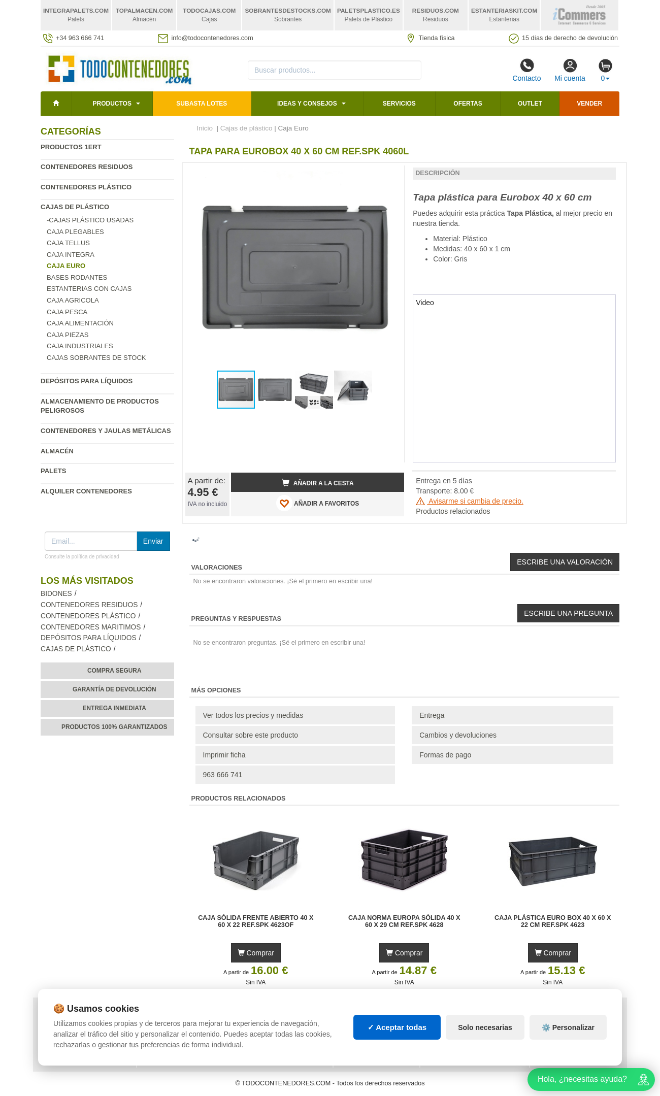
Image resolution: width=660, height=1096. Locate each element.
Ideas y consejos (307, 103)
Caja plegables (75, 232)
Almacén (57, 451)
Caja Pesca (67, 312)
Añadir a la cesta (318, 483)
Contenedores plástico (86, 187)
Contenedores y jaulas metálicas (106, 431)
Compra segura (114, 670)
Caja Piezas (67, 335)
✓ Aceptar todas (397, 1027)
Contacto (526, 70)
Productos (111, 103)
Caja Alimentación (80, 323)
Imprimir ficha (224, 755)
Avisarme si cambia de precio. (469, 501)
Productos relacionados (453, 511)
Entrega (431, 715)
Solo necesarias (485, 1027)
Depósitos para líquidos (87, 381)
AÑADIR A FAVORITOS (317, 503)
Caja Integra (70, 254)
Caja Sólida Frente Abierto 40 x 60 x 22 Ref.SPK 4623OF (255, 921)
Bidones (56, 593)
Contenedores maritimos (91, 627)
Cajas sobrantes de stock (96, 357)
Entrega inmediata (114, 708)
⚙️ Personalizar (568, 1027)
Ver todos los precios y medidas (253, 715)
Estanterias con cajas (89, 288)
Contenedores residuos (87, 167)
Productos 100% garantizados (114, 726)
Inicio (205, 128)
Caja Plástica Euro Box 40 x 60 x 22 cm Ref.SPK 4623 (552, 921)
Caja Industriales (80, 346)
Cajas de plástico (75, 207)
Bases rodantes (77, 277)
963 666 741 (223, 775)
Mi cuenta (569, 70)
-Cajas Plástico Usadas (90, 220)
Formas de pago (445, 755)
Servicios (399, 103)
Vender (589, 103)
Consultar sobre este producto (251, 735)
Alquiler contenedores (86, 491)
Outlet (530, 103)
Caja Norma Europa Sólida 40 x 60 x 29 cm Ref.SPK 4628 (404, 921)
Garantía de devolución (114, 689)
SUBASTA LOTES (201, 103)
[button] (387, 175)
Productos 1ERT (71, 147)
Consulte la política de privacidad (82, 556)
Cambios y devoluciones (458, 735)
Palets (53, 471)
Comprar (256, 953)
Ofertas (467, 103)
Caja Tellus (68, 243)
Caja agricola (73, 300)
